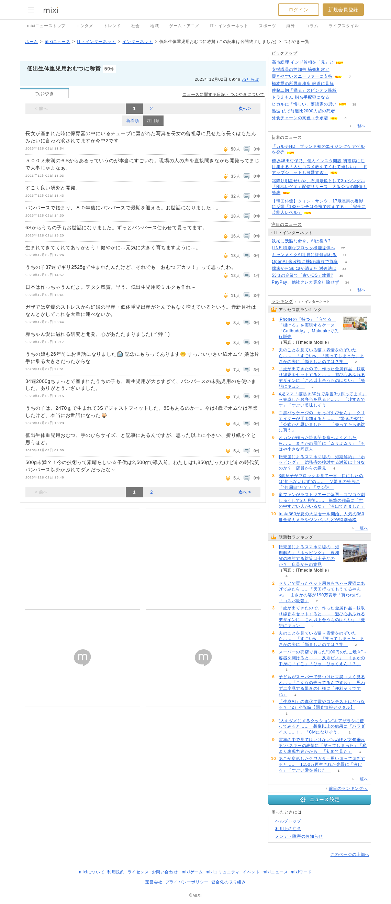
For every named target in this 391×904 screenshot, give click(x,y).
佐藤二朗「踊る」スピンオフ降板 (304, 90)
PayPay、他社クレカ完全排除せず (305, 282)
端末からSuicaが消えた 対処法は (304, 268)
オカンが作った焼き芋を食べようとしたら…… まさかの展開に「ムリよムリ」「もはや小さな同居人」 (322, 443)
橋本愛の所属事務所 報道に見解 (303, 83)
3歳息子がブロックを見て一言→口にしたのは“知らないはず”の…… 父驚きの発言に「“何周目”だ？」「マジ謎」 (321, 481)
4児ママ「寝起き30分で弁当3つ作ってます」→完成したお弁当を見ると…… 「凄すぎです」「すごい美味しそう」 (323, 400)
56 (337, 97)
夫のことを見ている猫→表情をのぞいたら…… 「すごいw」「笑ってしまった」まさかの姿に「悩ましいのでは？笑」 (321, 356)
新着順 (132, 120)
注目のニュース (286, 224)
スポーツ (267, 25)
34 (347, 282)
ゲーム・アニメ (184, 25)
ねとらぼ (250, 79)
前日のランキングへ (348, 788)
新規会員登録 (343, 9)
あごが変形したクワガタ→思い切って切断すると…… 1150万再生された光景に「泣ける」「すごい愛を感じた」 (322, 764)
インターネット (137, 41)
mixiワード (301, 872)
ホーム (31, 41)
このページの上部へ (350, 854)
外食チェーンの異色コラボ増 (300, 117)
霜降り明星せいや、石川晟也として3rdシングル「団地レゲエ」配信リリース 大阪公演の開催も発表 (319, 186)
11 (344, 255)
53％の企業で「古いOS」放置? (302, 275)
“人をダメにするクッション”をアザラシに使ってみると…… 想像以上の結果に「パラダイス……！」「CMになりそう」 (322, 726)
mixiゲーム (192, 872)
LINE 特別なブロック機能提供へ (303, 247)
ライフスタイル (343, 25)
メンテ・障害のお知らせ (299, 836)
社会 (135, 25)
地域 (154, 25)
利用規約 (115, 872)
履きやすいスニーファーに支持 (302, 76)
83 (338, 241)
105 (345, 90)
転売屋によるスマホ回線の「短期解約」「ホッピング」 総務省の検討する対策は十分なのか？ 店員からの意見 (322, 462)
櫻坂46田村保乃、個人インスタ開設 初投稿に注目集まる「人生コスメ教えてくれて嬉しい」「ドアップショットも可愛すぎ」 (319, 166)
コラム (312, 25)
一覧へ (359, 126)
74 (337, 69)
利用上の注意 (288, 828)
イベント (251, 872)
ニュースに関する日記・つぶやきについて (223, 94)
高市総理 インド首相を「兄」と (303, 62)
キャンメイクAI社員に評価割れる (304, 254)
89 (351, 62)
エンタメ (84, 25)
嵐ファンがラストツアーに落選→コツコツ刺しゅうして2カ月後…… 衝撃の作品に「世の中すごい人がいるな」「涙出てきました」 (322, 500)
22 (343, 248)
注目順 (153, 120)
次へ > (244, 108)
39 (341, 275)
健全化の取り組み (228, 882)
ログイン (299, 9)
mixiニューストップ (46, 25)
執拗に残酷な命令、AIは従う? (301, 241)
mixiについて (91, 872)
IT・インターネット (229, 25)
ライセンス (138, 872)
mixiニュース (57, 41)
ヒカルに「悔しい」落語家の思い (304, 104)
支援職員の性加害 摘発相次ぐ (300, 69)
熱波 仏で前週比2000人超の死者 (303, 111)
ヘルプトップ (288, 821)
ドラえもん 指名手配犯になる (300, 97)
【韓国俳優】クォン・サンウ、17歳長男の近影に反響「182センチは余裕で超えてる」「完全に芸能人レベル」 (319, 207)
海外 (290, 25)
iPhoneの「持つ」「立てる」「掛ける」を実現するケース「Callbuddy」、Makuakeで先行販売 (309, 328)
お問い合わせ (165, 872)
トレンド (112, 25)
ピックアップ (284, 53)
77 (343, 111)
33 (344, 269)
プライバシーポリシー (187, 882)
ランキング (282, 301)
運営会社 (153, 882)
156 (342, 84)
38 (354, 104)
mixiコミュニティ (223, 872)
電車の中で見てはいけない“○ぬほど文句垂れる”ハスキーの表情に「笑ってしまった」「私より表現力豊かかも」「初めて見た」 (323, 745)
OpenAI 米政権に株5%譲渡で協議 (305, 261)
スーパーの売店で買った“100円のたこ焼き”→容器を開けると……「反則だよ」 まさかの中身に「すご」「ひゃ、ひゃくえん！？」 (323, 658)
